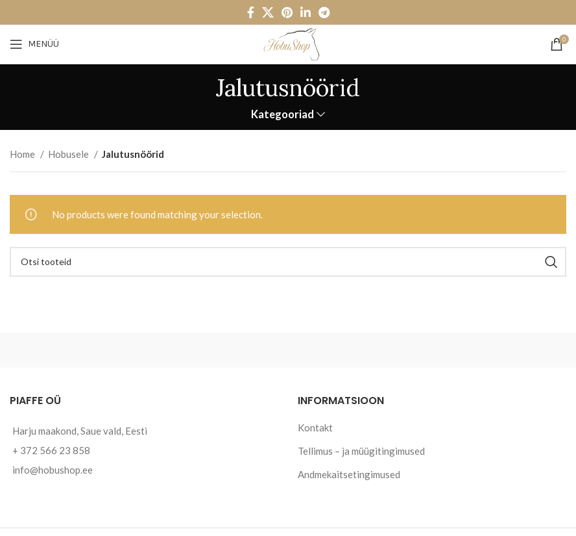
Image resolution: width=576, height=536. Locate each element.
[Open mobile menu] (34, 44)
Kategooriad (282, 114)
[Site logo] (288, 43)
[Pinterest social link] (287, 12)
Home (23, 154)
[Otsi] (288, 262)
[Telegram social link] (324, 12)
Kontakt (315, 427)
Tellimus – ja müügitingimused (361, 451)
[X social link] (268, 12)
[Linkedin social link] (305, 12)
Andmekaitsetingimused (349, 474)
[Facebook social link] (250, 12)
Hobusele (69, 154)
